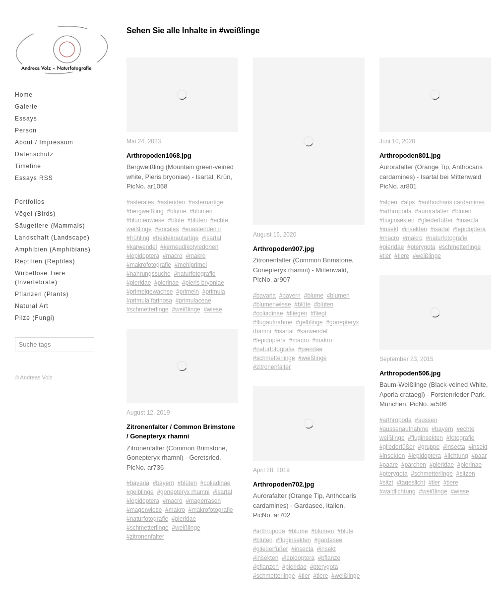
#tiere (320, 575)
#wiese (212, 309)
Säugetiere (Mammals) (50, 225)
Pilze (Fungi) (35, 317)
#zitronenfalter (145, 536)
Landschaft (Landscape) (52, 237)
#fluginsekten (293, 540)
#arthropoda (269, 531)
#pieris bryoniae (203, 282)
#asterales (140, 202)
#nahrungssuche (148, 273)
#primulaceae (193, 300)
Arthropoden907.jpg (283, 248)
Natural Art (32, 306)
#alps (408, 202)
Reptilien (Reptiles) (45, 261)
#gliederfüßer (270, 549)
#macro (173, 255)
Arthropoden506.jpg (410, 373)
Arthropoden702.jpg (283, 484)
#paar (479, 455)
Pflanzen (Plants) (41, 294)
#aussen (426, 420)
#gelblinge (140, 492)
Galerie (26, 106)
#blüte (176, 220)
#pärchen (413, 464)
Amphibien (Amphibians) (53, 249)
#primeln (187, 291)
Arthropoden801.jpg (410, 155)
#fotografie (460, 437)
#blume (176, 211)
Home (24, 94)
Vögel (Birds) (35, 213)
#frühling (137, 238)
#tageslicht (411, 482)
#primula (213, 291)
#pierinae (166, 282)
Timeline (28, 166)
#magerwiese (144, 509)
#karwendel (141, 247)
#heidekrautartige (176, 238)
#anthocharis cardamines (451, 202)
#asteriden (171, 202)
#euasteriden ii (201, 229)
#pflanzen (266, 566)
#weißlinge (186, 309)
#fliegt (318, 313)
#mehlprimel (191, 264)
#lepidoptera (142, 255)
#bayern (163, 483)
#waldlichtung (397, 491)
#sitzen (465, 473)
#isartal (211, 238)
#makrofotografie (148, 264)
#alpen (388, 202)
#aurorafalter (431, 211)
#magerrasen (203, 500)
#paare (388, 464)
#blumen (200, 211)
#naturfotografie (194, 273)
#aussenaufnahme (404, 429)
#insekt (326, 549)
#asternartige (205, 202)
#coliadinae (215, 483)
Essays (26, 118)
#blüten (197, 220)
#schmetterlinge (147, 309)
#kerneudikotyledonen (189, 247)
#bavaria (137, 483)
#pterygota (324, 566)
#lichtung (456, 455)
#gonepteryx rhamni (183, 492)
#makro (195, 255)
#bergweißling (145, 211)
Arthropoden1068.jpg (158, 155)
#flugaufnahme (272, 322)
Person (26, 130)
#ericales (167, 229)
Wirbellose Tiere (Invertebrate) (40, 278)
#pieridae (138, 282)
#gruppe (428, 446)
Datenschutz (34, 154)
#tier (304, 575)
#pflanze (329, 557)
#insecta (302, 549)
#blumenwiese (145, 220)
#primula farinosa (149, 300)
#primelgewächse (149, 291)
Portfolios (30, 201)
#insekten (265, 557)
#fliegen (296, 313)
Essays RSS (34, 178)
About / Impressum (44, 142)
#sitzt (386, 482)
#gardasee (328, 540)
